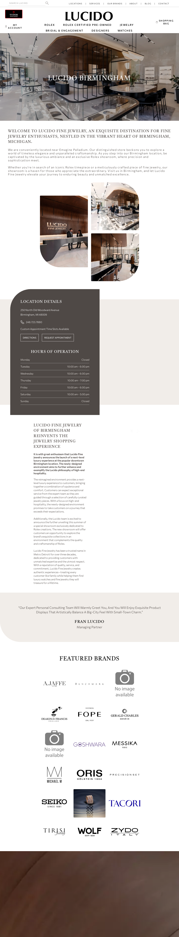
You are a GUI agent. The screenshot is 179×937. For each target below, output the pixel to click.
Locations (75, 3)
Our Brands (114, 3)
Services (94, 3)
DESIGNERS (100, 30)
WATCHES (125, 30)
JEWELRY (127, 24)
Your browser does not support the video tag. (119, 512)
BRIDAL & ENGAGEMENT (64, 30)
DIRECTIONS (29, 337)
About (133, 3)
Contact (163, 3)
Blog (148, 3)
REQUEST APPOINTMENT (57, 337)
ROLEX (49, 24)
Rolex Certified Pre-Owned (87, 24)
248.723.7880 (31, 322)
